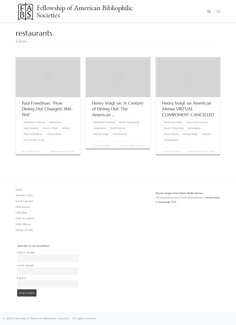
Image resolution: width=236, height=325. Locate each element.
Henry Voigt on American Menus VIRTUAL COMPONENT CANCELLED (188, 109)
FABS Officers (23, 224)
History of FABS (24, 230)
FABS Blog (21, 212)
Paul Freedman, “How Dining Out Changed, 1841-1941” (47, 109)
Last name (25, 265)
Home (19, 189)
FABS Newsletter (25, 218)
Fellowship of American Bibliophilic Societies (41, 318)
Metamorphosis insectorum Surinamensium (181, 197)
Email (22, 278)
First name (26, 252)
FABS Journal (23, 207)
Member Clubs (24, 195)
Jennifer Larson (32, 152)
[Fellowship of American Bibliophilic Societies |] (25, 10)
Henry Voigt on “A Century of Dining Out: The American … (117, 109)
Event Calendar (24, 201)
